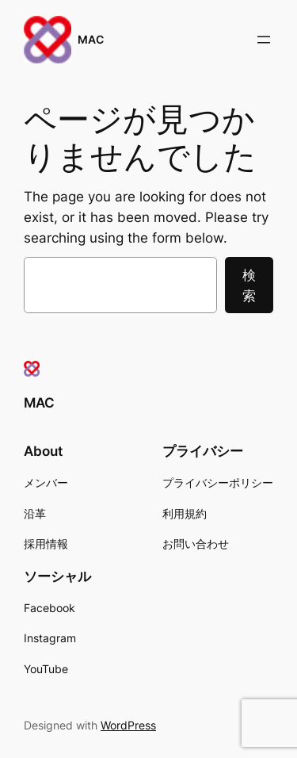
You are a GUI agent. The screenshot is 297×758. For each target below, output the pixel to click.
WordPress (128, 725)
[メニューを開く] (263, 39)
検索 (249, 285)
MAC (91, 39)
